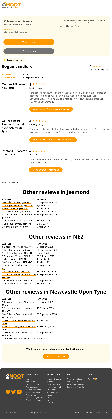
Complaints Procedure (76, 387)
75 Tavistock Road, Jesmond (16, 211)
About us (50, 397)
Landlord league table (35, 397)
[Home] (11, 5)
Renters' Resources (54, 379)
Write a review (29, 51)
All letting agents (33, 392)
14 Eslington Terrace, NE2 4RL (17, 283)
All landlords (31, 395)
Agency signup (32, 387)
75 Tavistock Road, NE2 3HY (16, 271)
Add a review (31, 382)
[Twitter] (13, 395)
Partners (50, 382)
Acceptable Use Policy (76, 384)
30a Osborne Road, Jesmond (16, 202)
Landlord (63, 26)
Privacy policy (101, 412)
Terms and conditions (83, 412)
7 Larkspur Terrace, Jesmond (16, 223)
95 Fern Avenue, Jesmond (15, 208)
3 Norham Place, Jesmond (15, 226)
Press (49, 400)
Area (77, 26)
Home (28, 379)
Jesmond (7, 24)
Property (70, 26)
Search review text (33, 400)
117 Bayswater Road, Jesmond (17, 205)
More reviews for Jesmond (45, 169)
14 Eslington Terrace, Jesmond (17, 220)
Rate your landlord (56, 356)
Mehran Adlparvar (15, 32)
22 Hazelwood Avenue (11, 122)
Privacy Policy (72, 382)
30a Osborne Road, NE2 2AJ (16, 249)
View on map (29, 42)
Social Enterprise (53, 384)
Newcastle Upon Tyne (20, 24)
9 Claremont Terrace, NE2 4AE (17, 246)
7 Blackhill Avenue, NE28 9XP (17, 280)
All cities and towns (34, 389)
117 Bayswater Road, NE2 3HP (17, 253)
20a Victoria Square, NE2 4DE (17, 262)
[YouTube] (19, 395)
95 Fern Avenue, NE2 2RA (15, 259)
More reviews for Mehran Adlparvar (51, 109)
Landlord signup (32, 384)
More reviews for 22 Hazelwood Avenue (53, 139)
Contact (50, 403)
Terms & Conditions (75, 379)
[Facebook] (7, 395)
